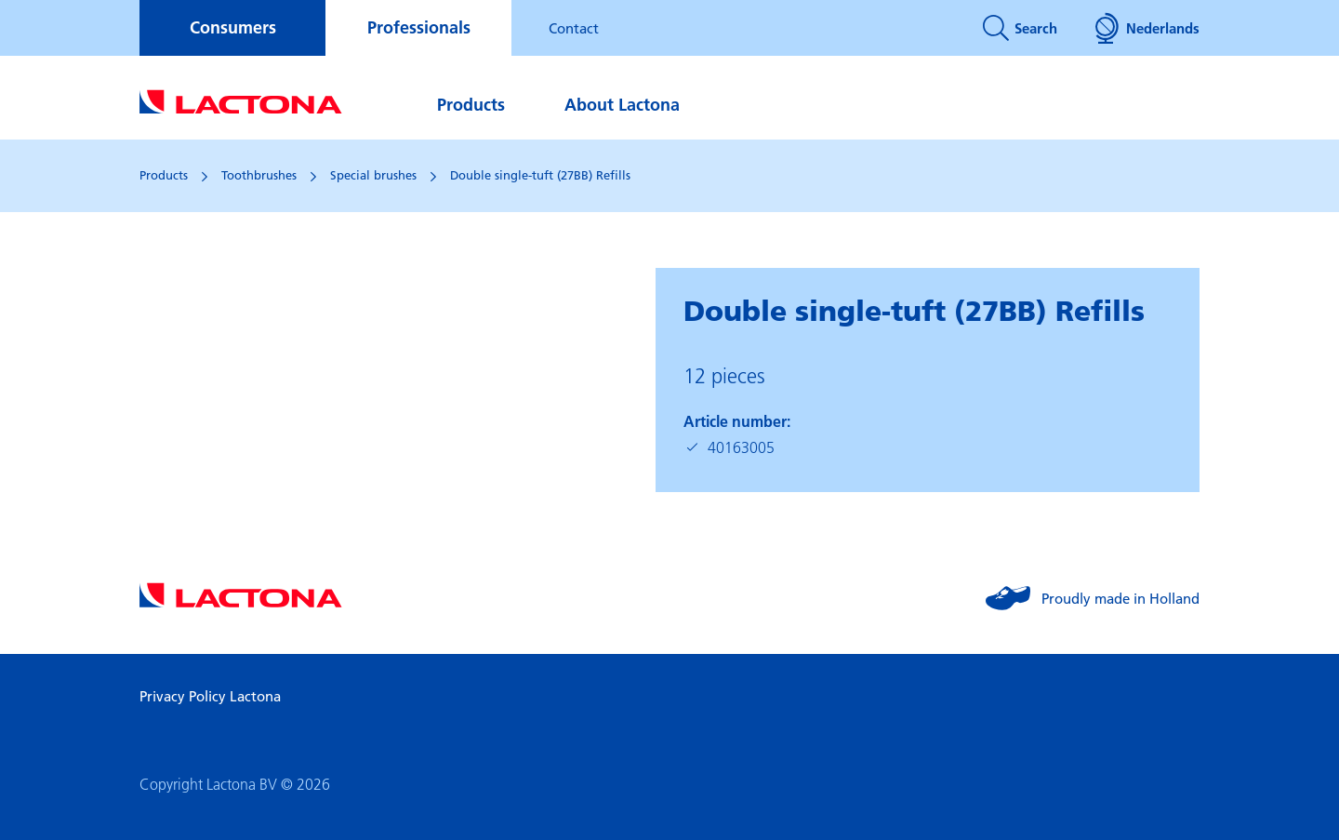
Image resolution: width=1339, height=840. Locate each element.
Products (471, 104)
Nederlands (1147, 28)
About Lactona (622, 104)
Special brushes (373, 174)
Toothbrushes (259, 174)
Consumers (233, 27)
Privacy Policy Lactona (210, 696)
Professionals (419, 27)
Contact (574, 28)
